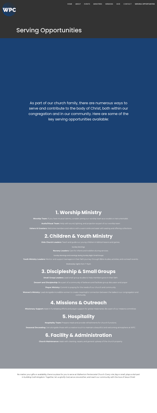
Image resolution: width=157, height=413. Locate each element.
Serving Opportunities (145, 4)
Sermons (109, 4)
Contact (127, 4)
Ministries (97, 4)
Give (118, 4)
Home (69, 4)
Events (87, 4)
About (78, 4)
